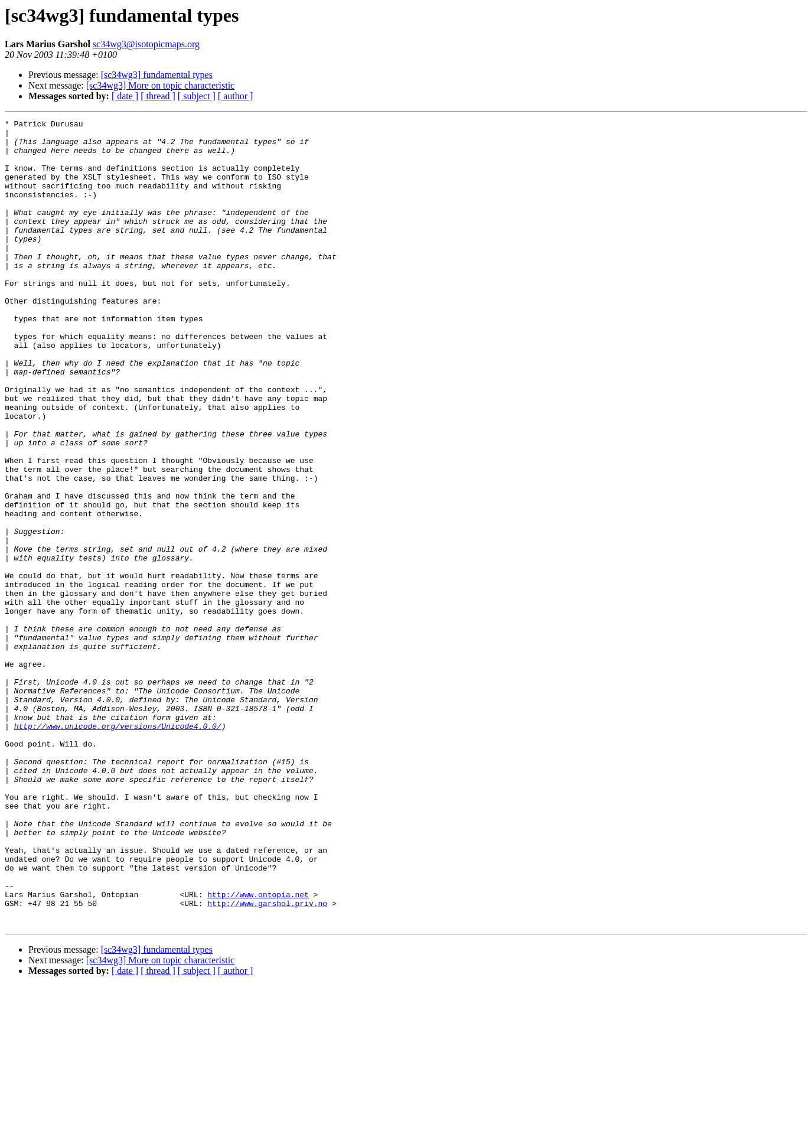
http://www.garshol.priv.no (267, 1060)
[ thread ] (158, 96)
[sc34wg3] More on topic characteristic (160, 85)
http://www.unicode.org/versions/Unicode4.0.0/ (117, 848)
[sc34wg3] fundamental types (157, 75)
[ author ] (235, 96)
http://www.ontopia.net (258, 1050)
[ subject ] (197, 96)
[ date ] (125, 96)
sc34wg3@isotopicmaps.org (146, 44)
